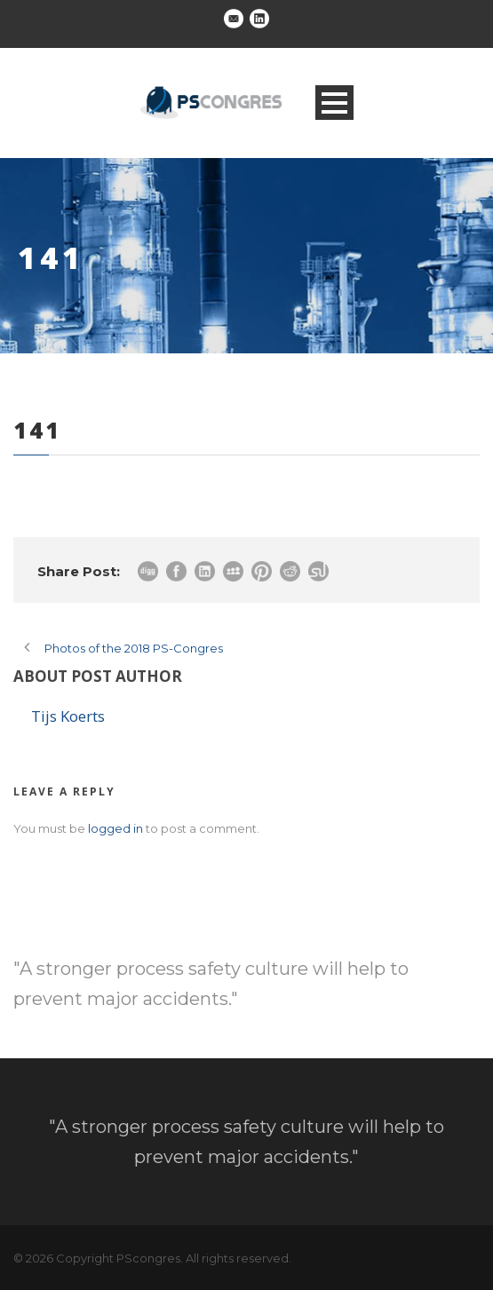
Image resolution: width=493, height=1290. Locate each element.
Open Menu (334, 102)
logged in (115, 828)
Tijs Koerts (68, 716)
